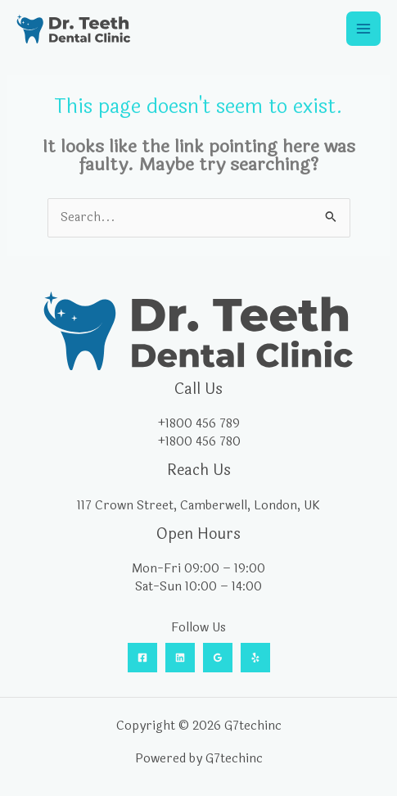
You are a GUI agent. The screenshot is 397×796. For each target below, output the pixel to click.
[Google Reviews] (217, 657)
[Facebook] (142, 657)
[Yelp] (255, 657)
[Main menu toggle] (363, 28)
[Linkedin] (180, 657)
